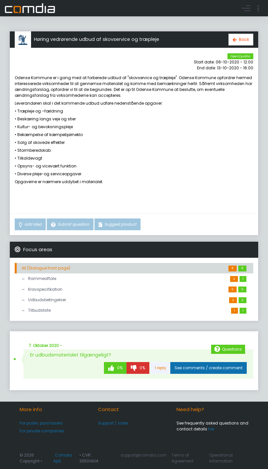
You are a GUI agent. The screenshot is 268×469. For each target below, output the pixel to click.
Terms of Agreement (182, 458)
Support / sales (113, 423)
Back (244, 39)
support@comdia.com (144, 455)
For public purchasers (41, 423)
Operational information (221, 458)
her (211, 429)
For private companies (42, 431)
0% (119, 368)
